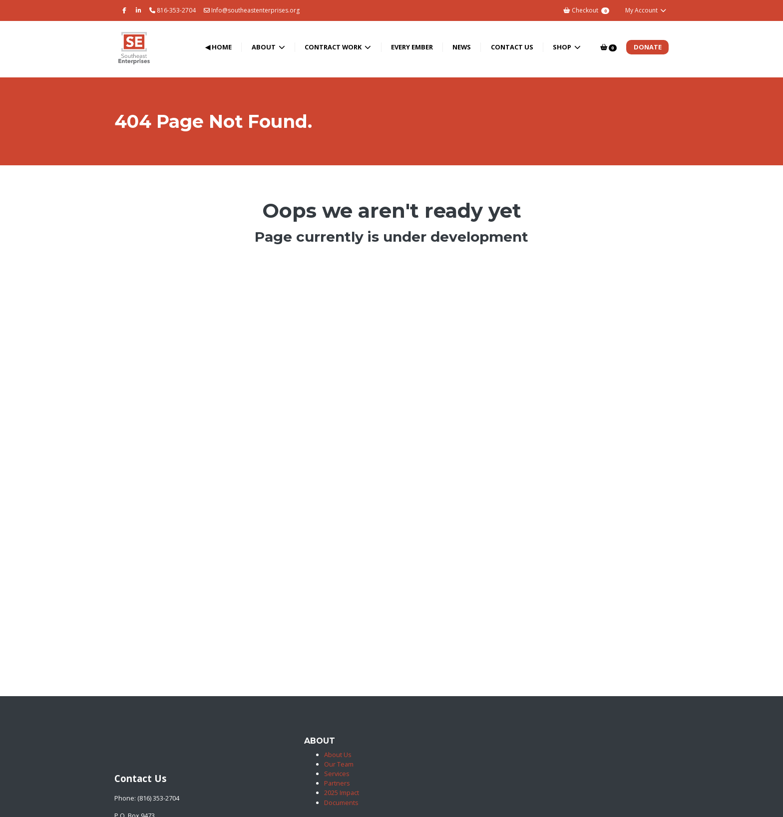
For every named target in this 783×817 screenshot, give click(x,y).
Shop (563, 46)
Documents (341, 802)
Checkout (586, 10)
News (461, 46)
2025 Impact (341, 792)
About (264, 46)
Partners (337, 783)
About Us (338, 754)
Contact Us (512, 46)
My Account (646, 10)
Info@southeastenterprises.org (252, 10)
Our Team (339, 764)
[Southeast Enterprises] (116, 758)
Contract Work (334, 46)
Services (337, 773)
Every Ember (412, 46)
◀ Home (218, 46)
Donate (648, 46)
